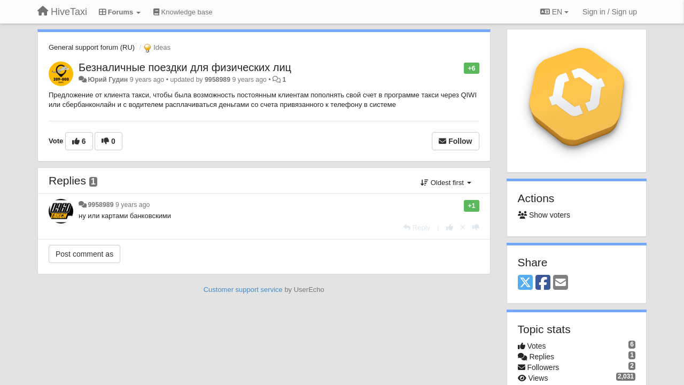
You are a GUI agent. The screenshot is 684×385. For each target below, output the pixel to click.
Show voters (544, 215)
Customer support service (243, 290)
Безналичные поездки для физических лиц (185, 67)
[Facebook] (542, 283)
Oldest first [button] (446, 183)
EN (554, 11)
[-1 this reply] (475, 228)
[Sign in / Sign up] (609, 12)
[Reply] (416, 228)
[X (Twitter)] (525, 283)
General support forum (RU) (92, 47)
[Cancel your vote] (462, 228)
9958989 (217, 79)
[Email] (560, 283)
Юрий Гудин (108, 79)
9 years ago (132, 205)
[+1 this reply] (449, 228)
